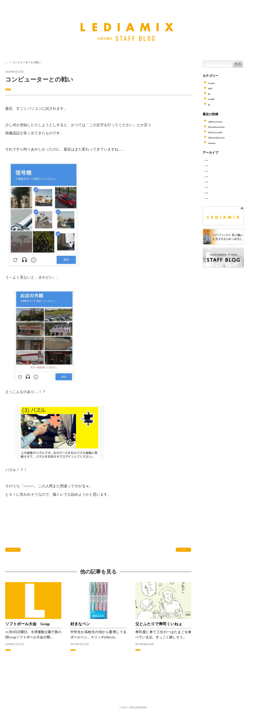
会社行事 (214, 87)
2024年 (214, 159)
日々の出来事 (14, 88)
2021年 (214, 176)
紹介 (211, 104)
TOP (7, 62)
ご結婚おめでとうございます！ (230, 121)
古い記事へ (180, 553)
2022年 (214, 170)
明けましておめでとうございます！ (233, 126)
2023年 (214, 165)
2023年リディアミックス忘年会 (230, 131)
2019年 (214, 187)
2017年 (214, 198)
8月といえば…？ (220, 142)
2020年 (214, 181)
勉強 (211, 93)
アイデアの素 (217, 82)
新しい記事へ (19, 553)
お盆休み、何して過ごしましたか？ (233, 136)
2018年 (214, 192)
